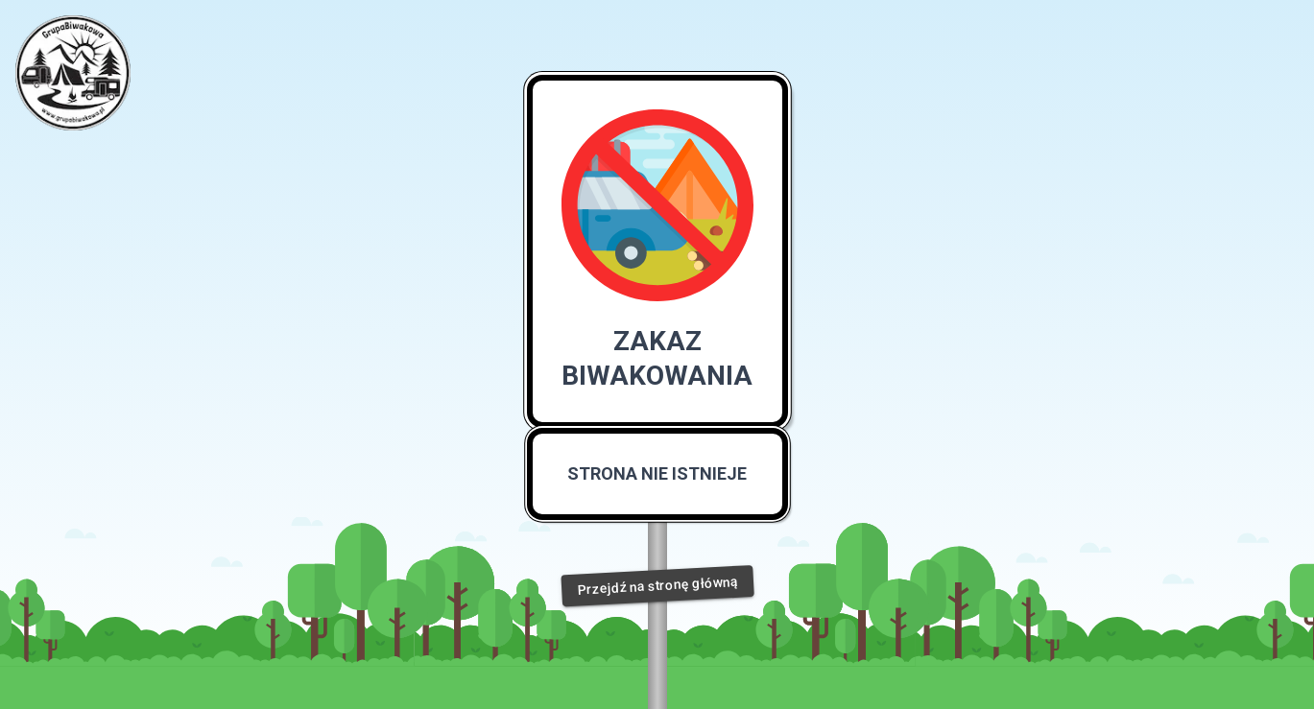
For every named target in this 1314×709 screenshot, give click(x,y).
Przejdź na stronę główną (657, 585)
